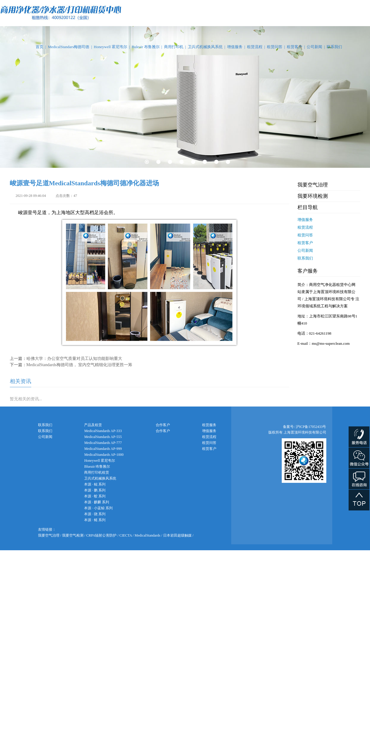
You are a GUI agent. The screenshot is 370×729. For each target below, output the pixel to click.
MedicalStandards (147, 535)
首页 (39, 47)
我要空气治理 (312, 185)
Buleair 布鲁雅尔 (146, 47)
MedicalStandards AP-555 (103, 437)
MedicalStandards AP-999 (103, 449)
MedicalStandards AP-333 (103, 431)
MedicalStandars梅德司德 (68, 47)
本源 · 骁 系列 (95, 514)
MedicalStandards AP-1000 (103, 455)
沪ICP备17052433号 (311, 427)
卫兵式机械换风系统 (205, 47)
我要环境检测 (312, 196)
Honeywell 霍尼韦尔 (110, 47)
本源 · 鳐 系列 (95, 520)
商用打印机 (173, 47)
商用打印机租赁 (96, 472)
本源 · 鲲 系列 (95, 484)
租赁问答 (274, 47)
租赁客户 (294, 47)
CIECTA (125, 535)
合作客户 (163, 431)
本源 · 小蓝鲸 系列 (98, 508)
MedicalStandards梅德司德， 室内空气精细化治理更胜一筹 (79, 365)
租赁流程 (254, 47)
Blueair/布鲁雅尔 (97, 466)
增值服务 (235, 47)
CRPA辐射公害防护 (101, 535)
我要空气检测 (73, 535)
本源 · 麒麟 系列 (96, 502)
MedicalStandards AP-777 (103, 443)
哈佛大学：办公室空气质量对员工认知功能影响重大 (74, 358)
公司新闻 (314, 47)
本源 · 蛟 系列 (95, 496)
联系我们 (334, 47)
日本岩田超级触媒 (177, 535)
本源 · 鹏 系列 (95, 490)
